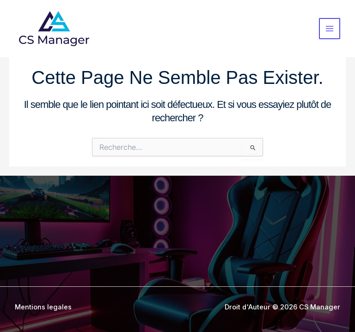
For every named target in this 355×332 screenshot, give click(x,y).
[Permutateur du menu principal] (329, 28)
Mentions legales (43, 307)
